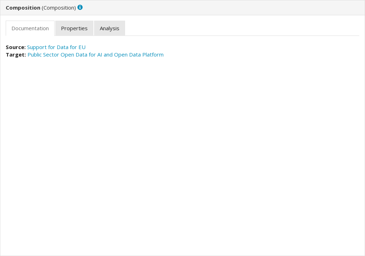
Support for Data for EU (56, 46)
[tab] (30, 28)
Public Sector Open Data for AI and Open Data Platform (95, 54)
